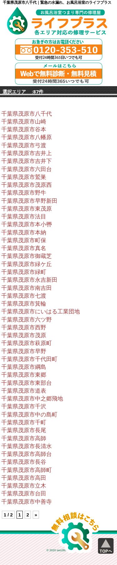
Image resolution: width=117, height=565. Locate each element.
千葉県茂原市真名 (23, 248)
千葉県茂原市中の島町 (29, 414)
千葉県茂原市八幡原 (26, 137)
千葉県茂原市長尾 (23, 430)
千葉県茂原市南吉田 (26, 288)
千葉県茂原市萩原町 (26, 343)
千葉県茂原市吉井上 (26, 153)
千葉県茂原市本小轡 (26, 224)
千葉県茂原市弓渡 (23, 145)
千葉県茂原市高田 (23, 478)
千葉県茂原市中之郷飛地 (32, 398)
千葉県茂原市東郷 (23, 375)
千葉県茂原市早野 (23, 351)
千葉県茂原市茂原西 (26, 185)
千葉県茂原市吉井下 (26, 161)
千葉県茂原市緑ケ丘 (26, 264)
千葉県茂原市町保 (23, 240)
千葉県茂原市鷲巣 (23, 177)
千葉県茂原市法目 (23, 216)
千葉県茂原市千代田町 (29, 359)
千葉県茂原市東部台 (26, 383)
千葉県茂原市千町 (23, 422)
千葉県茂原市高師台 (26, 454)
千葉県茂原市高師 (23, 438)
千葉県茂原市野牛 (23, 193)
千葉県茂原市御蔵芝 (26, 256)
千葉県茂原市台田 (23, 493)
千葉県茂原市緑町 (23, 272)
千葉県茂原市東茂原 (26, 209)
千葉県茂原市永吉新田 (29, 280)
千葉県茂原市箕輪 (23, 304)
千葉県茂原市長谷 (23, 462)
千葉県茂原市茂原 (23, 335)
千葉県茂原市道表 (23, 391)
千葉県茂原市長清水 (26, 446)
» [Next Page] (36, 514)
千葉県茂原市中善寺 (26, 502)
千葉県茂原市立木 (23, 486)
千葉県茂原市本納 (23, 232)
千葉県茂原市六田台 (26, 169)
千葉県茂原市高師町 (26, 470)
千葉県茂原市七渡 (23, 296)
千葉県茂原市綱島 (23, 367)
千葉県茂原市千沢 (23, 406)
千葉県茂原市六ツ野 (26, 320)
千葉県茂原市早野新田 (29, 201)
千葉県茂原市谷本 (23, 129)
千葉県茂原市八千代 (26, 114)
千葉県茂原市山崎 (23, 121)
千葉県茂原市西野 (23, 327)
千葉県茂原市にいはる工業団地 (40, 311)
